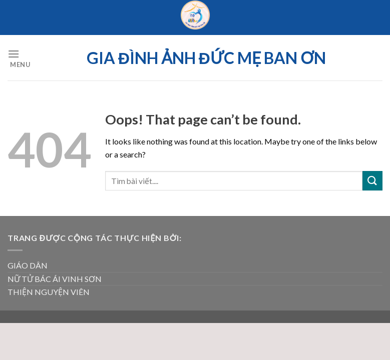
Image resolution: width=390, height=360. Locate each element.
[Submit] (372, 180)
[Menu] (19, 58)
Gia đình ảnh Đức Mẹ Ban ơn (206, 58)
